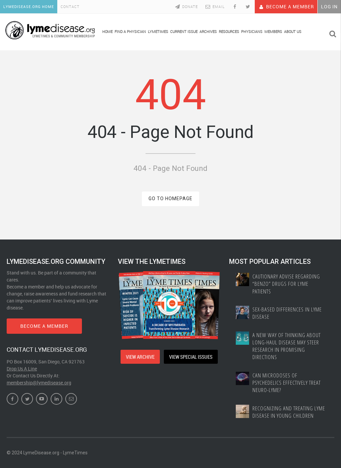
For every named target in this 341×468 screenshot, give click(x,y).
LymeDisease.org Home (28, 6)
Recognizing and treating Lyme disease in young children (288, 412)
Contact (70, 6)
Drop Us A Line (22, 368)
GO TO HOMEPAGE (170, 198)
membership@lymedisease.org (39, 382)
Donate (186, 6)
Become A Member (286, 6)
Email (214, 6)
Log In (329, 6)
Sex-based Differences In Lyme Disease (287, 313)
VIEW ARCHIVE (140, 356)
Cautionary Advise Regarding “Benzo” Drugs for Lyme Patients (286, 284)
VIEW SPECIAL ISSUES (190, 356)
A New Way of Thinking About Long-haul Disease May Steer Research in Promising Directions (286, 346)
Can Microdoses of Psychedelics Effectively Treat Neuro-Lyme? (286, 383)
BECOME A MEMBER (44, 326)
